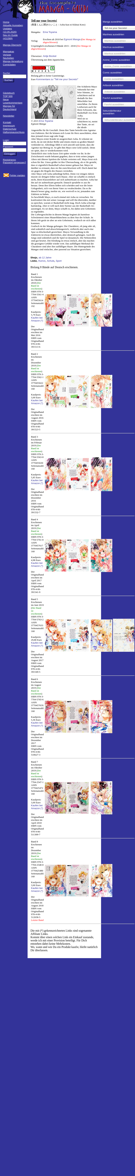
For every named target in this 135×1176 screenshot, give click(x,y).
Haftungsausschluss (13, 132)
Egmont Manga (72, 39)
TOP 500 (8, 96)
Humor (42, 260)
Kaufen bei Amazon (37, 319)
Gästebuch (9, 93)
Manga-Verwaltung (13, 61)
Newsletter (8, 115)
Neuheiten (8, 58)
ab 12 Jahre (45, 257)
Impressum (9, 125)
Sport (59, 260)
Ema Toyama (50, 32)
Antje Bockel (49, 56)
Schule (50, 260)
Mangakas (8, 51)
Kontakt (7, 122)
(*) (41, 320)
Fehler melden (17, 175)
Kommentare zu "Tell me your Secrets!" (57, 79)
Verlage (7, 54)
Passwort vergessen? (14, 162)
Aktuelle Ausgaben (13, 25)
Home (6, 22)
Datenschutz (9, 129)
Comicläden (9, 64)
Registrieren (9, 159)
